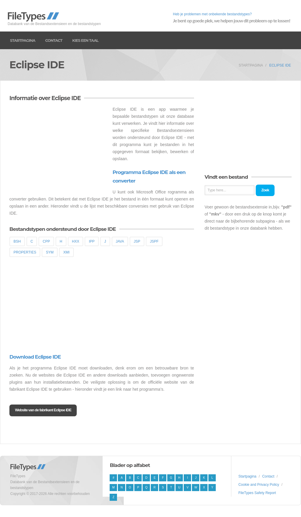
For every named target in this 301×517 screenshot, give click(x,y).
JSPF (154, 241)
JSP (137, 241)
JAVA (120, 241)
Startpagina (22, 40)
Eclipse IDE (280, 65)
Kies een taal (85, 40)
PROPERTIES (25, 252)
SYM (49, 252)
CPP (46, 241)
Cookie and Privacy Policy (258, 485)
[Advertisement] (58, 147)
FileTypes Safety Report (257, 493)
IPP (91, 241)
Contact (53, 40)
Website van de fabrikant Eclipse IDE (43, 410)
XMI (66, 252)
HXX (75, 241)
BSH (17, 241)
